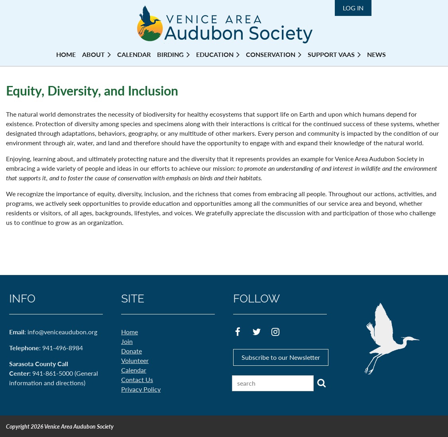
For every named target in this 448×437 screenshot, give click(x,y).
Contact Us (137, 379)
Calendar (133, 370)
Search (321, 383)
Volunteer (135, 360)
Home (129, 332)
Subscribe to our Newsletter (281, 357)
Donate (131, 351)
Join (127, 341)
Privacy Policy (141, 389)
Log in (353, 8)
